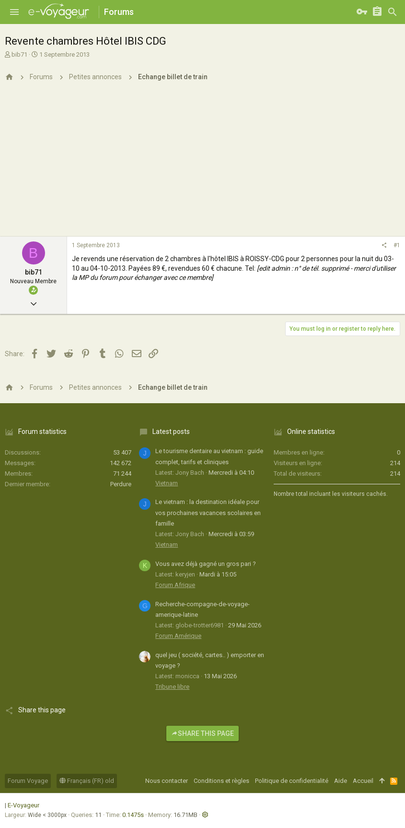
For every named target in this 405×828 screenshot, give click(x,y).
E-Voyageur (23, 805)
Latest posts (171, 431)
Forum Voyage (28, 780)
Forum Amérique (178, 635)
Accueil (363, 780)
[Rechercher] (392, 12)
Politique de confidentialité (291, 780)
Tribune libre (172, 686)
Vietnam (166, 483)
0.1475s (133, 814)
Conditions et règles (221, 780)
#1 (396, 245)
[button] (14, 12)
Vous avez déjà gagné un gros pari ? (205, 563)
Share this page (202, 733)
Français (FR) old (86, 780)
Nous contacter (166, 780)
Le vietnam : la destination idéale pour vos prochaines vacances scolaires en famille (208, 512)
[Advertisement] (202, 164)
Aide (340, 780)
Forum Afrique (175, 584)
